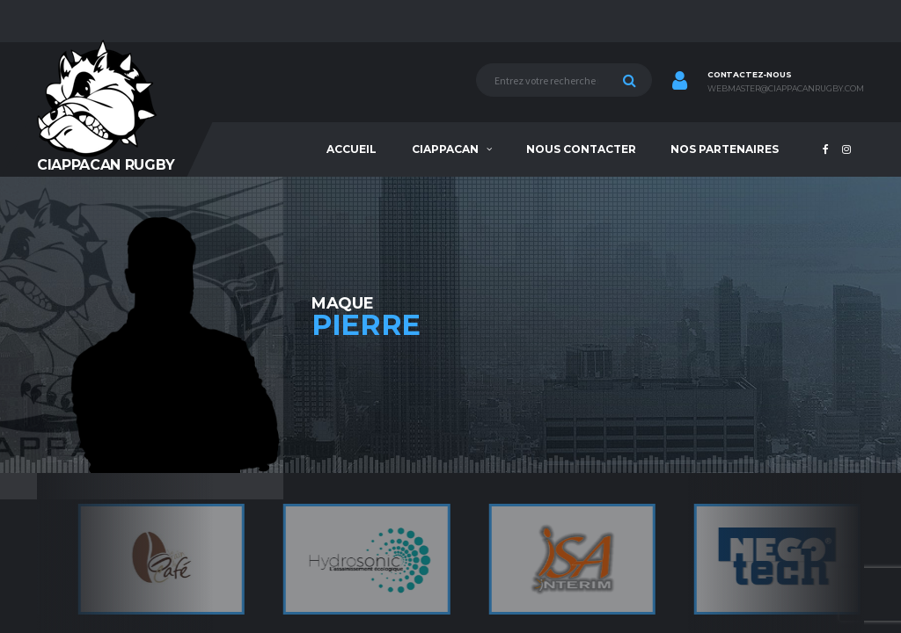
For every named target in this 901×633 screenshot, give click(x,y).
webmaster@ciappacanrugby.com (785, 88)
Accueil (351, 149)
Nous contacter (581, 149)
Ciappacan (445, 149)
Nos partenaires (724, 149)
